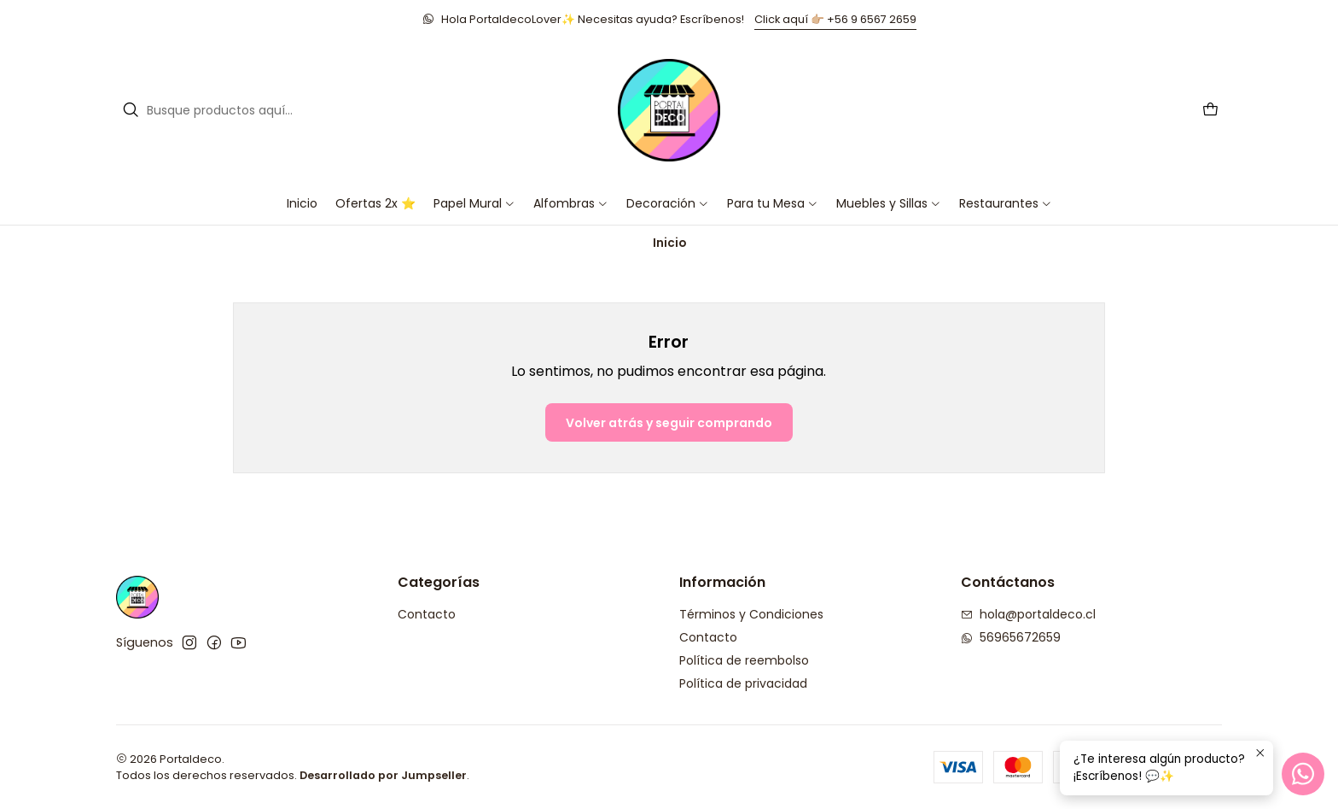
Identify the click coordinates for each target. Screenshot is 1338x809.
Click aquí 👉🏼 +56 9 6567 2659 (835, 19)
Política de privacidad (743, 683)
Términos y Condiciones (751, 614)
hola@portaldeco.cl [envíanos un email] (1028, 614)
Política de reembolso (744, 660)
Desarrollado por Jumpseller (383, 775)
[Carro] (1210, 111)
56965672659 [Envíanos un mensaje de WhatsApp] (1011, 637)
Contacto (427, 614)
